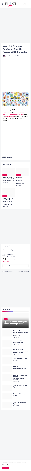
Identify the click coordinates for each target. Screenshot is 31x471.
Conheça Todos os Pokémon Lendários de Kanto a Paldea (20, 351)
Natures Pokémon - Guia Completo (19, 341)
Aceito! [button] (5, 468)
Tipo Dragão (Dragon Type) (19, 403)
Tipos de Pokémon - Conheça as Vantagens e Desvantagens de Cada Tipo (20, 333)
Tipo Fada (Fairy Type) (20, 358)
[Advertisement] (15, 25)
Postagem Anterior (7, 271)
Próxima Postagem (23, 271)
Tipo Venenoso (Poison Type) (20, 386)
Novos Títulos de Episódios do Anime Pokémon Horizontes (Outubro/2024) (7, 201)
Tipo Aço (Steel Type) (20, 394)
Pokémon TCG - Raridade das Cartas (19, 367)
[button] (2, 4)
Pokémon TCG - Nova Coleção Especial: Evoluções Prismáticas (21, 180)
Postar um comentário (15, 266)
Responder (5, 261)
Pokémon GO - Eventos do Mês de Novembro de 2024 (8, 179)
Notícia (9, 157)
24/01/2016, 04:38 (10, 256)
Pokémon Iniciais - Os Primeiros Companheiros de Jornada (20, 377)
